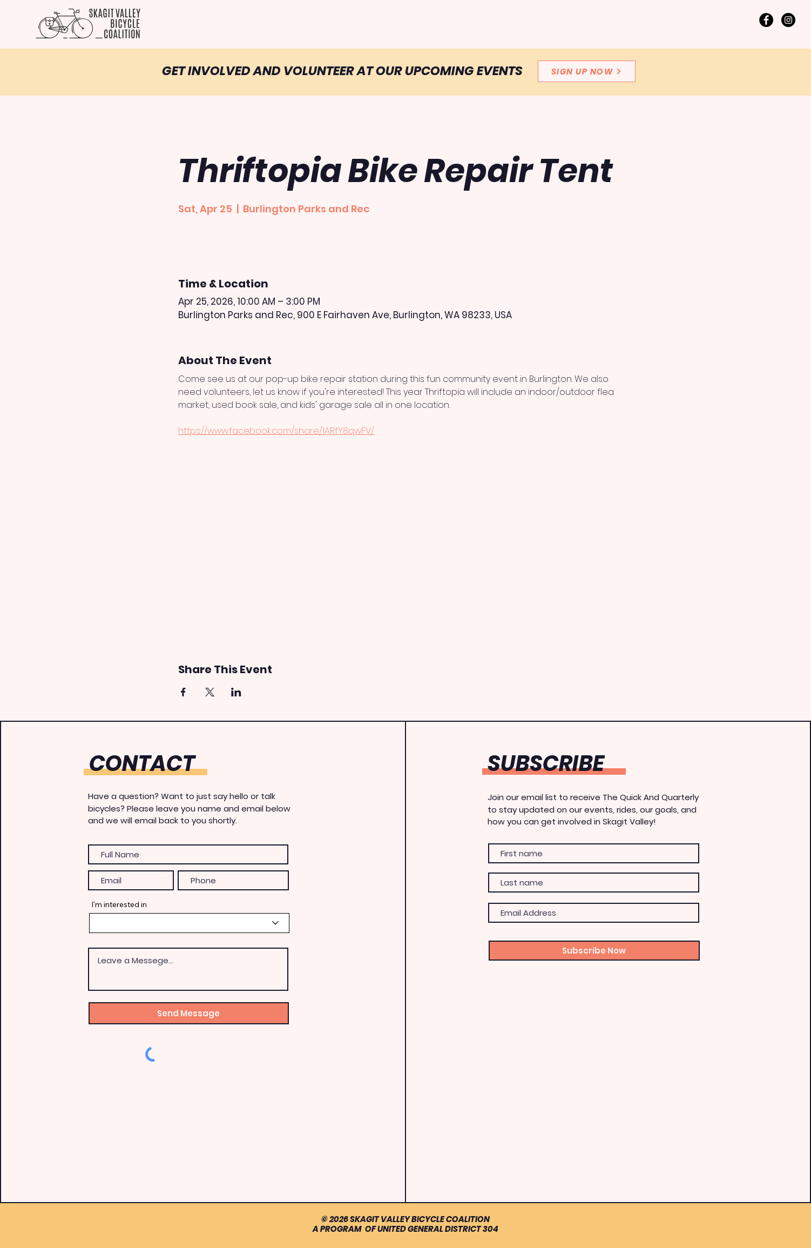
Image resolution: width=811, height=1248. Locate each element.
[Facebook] (766, 20)
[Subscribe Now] (594, 951)
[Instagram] (788, 20)
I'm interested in (119, 904)
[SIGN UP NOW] (587, 71)
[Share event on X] (210, 692)
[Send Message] (189, 1013)
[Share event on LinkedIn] (236, 692)
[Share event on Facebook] (183, 692)
